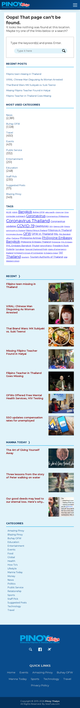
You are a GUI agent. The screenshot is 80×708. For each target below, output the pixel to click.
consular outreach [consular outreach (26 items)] (16, 216)
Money (11, 576)
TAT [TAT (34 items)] (61, 252)
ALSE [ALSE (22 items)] (8, 212)
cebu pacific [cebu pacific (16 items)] (50, 212)
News (9, 115)
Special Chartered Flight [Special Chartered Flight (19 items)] (36, 249)
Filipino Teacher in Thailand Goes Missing (28, 96)
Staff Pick (11, 176)
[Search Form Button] (64, 51)
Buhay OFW (13, 124)
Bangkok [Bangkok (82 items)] (25, 212)
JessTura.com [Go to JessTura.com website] (52, 704)
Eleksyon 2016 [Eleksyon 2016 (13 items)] (58, 226)
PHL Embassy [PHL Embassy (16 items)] (66, 242)
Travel (9, 132)
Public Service (14, 150)
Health (11, 561)
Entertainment (14, 159)
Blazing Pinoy (13, 194)
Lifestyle (12, 568)
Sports (11, 595)
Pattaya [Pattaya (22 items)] (15, 238)
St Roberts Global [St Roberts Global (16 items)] (51, 253)
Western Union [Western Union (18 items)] (12, 261)
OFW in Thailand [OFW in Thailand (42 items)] (42, 233)
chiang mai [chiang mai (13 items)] (59, 212)
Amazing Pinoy (16, 530)
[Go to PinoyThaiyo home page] (19, 5)
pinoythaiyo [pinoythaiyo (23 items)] (46, 245)
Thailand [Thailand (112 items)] (13, 256)
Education (12, 167)
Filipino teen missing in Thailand (23, 74)
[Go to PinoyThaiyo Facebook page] (40, 649)
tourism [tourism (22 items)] (25, 257)
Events (10, 141)
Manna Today (16, 442)
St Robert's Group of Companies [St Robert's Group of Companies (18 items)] (28, 253)
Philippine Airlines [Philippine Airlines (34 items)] (30, 238)
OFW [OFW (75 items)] (27, 234)
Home (11, 672)
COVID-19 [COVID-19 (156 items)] (25, 225)
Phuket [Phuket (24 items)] (36, 245)
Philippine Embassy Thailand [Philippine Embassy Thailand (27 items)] (36, 241)
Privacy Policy (40, 685)
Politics (11, 583)
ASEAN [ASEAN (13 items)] (14, 212)
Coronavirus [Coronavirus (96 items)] (36, 216)
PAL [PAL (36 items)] (56, 233)
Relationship (14, 591)
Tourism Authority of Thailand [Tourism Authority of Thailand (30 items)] (46, 257)
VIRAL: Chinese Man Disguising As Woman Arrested (34, 79)
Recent (11, 276)
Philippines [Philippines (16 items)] (56, 242)
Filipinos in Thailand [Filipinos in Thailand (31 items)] (60, 230)
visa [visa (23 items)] (65, 257)
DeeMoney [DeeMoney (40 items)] (42, 226)
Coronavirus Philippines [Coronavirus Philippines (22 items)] (57, 216)
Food (10, 553)
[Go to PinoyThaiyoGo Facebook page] (49, 649)
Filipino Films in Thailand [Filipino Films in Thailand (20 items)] (36, 230)
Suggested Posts (15, 185)
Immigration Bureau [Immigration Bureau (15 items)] (14, 234)
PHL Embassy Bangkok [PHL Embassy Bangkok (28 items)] (18, 245)
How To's (12, 564)
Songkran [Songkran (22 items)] (20, 249)
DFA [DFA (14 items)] (51, 226)
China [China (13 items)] (66, 212)
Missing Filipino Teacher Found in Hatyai (28, 90)
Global (11, 557)
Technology (14, 606)
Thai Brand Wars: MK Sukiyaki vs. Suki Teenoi (31, 85)
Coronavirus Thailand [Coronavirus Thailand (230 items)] (28, 220)
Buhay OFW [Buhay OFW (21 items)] (39, 212)
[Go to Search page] (30, 649)
